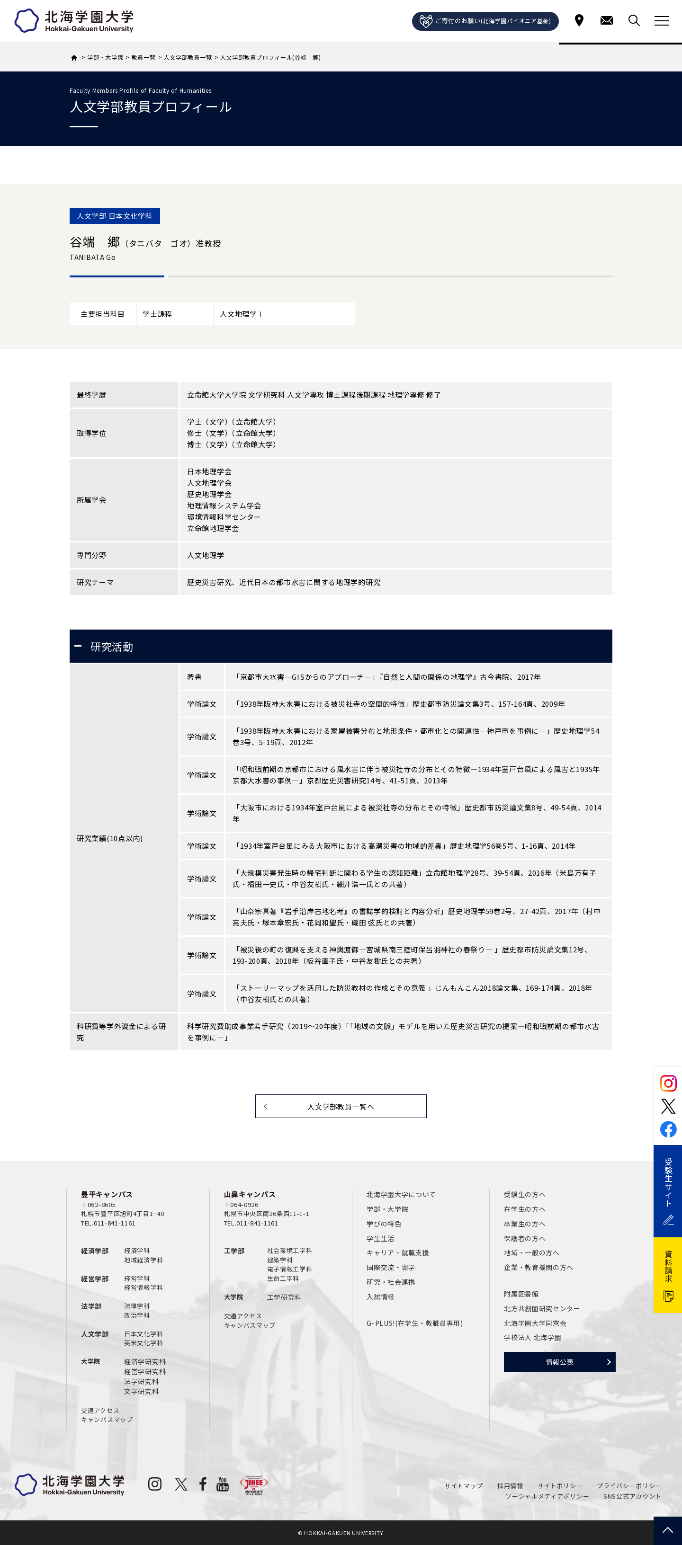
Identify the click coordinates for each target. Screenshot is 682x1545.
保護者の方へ (525, 1238)
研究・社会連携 (391, 1282)
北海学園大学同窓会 (535, 1323)
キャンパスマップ (107, 1419)
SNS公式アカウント (632, 1496)
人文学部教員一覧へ (340, 1106)
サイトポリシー (560, 1485)
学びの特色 (384, 1223)
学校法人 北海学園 (532, 1337)
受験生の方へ (525, 1194)
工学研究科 (284, 1297)
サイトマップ (463, 1485)
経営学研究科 (145, 1371)
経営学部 (95, 1278)
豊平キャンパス (107, 1194)
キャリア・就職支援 (398, 1252)
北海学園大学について (401, 1194)
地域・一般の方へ (532, 1252)
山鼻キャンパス (250, 1194)
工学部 (234, 1250)
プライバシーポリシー (629, 1485)
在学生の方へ (525, 1209)
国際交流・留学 (391, 1267)
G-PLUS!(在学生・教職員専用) (415, 1323)
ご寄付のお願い (485, 21)
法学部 (91, 1306)
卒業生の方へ (525, 1223)
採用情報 (510, 1485)
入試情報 (381, 1296)
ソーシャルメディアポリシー (547, 1496)
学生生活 (381, 1238)
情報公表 (560, 1362)
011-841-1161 (114, 1222)
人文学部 (95, 1334)
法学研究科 (141, 1381)
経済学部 (95, 1250)
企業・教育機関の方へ (539, 1267)
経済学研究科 (145, 1361)
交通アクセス (100, 1410)
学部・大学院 (387, 1209)
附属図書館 (521, 1293)
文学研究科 (141, 1391)
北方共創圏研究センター (542, 1308)
